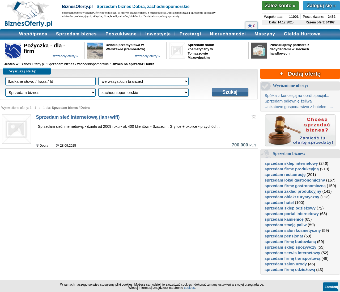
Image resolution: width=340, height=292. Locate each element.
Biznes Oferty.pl (32, 64)
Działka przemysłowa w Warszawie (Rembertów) (125, 47)
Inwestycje (158, 33)
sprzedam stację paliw (286, 225)
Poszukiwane (121, 33)
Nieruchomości (228, 33)
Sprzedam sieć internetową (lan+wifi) (78, 117)
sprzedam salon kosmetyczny (293, 230)
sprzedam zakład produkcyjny (293, 191)
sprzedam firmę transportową (292, 258)
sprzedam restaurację (285, 174)
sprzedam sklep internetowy (291, 163)
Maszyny (264, 33)
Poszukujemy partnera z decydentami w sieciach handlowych (289, 49)
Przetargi (190, 33)
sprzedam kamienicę (284, 219)
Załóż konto (280, 5)
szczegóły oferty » (65, 56)
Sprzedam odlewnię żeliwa (288, 101)
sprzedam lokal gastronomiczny (295, 180)
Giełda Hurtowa (302, 33)
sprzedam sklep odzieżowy (290, 208)
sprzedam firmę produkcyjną (292, 169)
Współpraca (33, 33)
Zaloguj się (321, 5)
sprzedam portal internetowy (292, 213)
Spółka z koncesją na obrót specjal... (297, 95)
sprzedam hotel (279, 202)
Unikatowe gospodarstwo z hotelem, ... (299, 106)
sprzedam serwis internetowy (292, 252)
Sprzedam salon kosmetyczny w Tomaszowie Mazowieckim (201, 51)
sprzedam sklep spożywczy (290, 247)
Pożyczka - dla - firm (44, 48)
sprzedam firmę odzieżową (290, 269)
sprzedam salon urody (286, 264)
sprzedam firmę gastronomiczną (295, 185)
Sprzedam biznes (76, 33)
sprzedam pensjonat (284, 236)
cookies (189, 288)
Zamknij (331, 287)
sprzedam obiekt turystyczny (292, 197)
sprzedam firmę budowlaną (290, 241)
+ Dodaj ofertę (300, 74)
